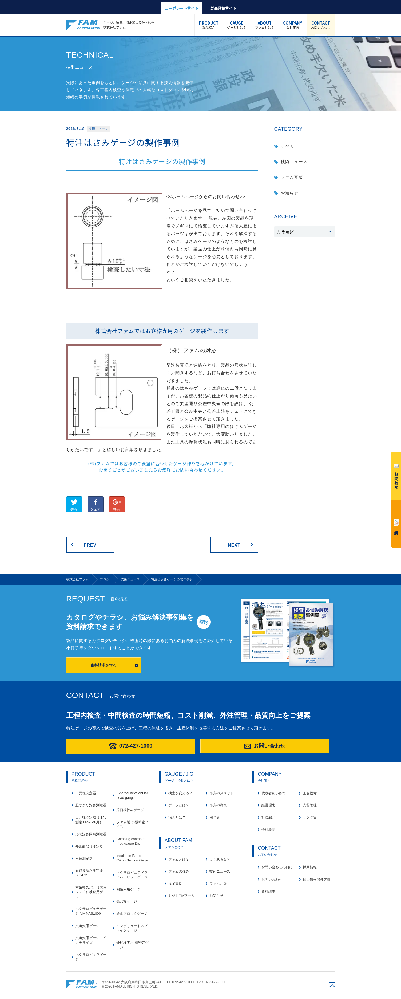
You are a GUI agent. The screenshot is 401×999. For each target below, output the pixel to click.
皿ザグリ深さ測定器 (90, 805)
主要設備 (310, 793)
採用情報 (310, 867)
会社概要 (268, 830)
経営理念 (268, 805)
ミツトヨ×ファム (181, 896)
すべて (287, 146)
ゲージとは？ (236, 25)
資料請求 (396, 522)
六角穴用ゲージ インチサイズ (90, 940)
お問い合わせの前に (277, 867)
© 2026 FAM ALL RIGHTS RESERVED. (130, 986)
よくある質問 (219, 859)
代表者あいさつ (273, 793)
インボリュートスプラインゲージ (132, 928)
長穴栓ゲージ (126, 901)
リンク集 (310, 817)
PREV (90, 545)
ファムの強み (178, 871)
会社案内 (292, 25)
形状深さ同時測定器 (90, 834)
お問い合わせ (320, 25)
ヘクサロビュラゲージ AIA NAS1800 (90, 911)
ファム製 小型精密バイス (132, 824)
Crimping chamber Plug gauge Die (130, 841)
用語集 (214, 817)
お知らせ (290, 193)
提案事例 (175, 884)
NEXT (234, 545)
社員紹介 (268, 817)
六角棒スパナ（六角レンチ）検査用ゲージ (90, 892)
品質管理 (310, 805)
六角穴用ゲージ (87, 926)
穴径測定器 (84, 858)
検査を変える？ (180, 793)
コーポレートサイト (181, 8)
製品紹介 (209, 25)
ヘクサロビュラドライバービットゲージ (132, 874)
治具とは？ (177, 817)
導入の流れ (218, 805)
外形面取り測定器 (89, 846)
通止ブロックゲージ (132, 914)
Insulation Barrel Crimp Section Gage (132, 858)
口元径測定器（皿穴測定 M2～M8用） (90, 819)
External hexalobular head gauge (132, 795)
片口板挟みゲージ (130, 810)
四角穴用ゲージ (128, 889)
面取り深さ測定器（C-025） (89, 873)
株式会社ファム (81, 984)
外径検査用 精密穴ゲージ (132, 945)
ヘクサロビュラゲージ (90, 957)
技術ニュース (294, 161)
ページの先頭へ (332, 984)
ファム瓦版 (292, 177)
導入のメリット (221, 793)
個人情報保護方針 (317, 879)
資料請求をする (103, 665)
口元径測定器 (85, 793)
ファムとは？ (264, 25)
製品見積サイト (223, 8)
